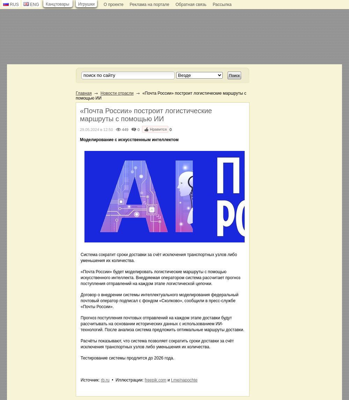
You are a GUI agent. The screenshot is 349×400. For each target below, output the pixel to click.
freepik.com (155, 380)
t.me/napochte (184, 380)
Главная (84, 93)
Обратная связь (191, 4)
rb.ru (105, 380)
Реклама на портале (149, 4)
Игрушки (86, 4)
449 (125, 130)
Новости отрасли (117, 93)
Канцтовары (57, 4)
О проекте (114, 4)
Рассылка (222, 4)
